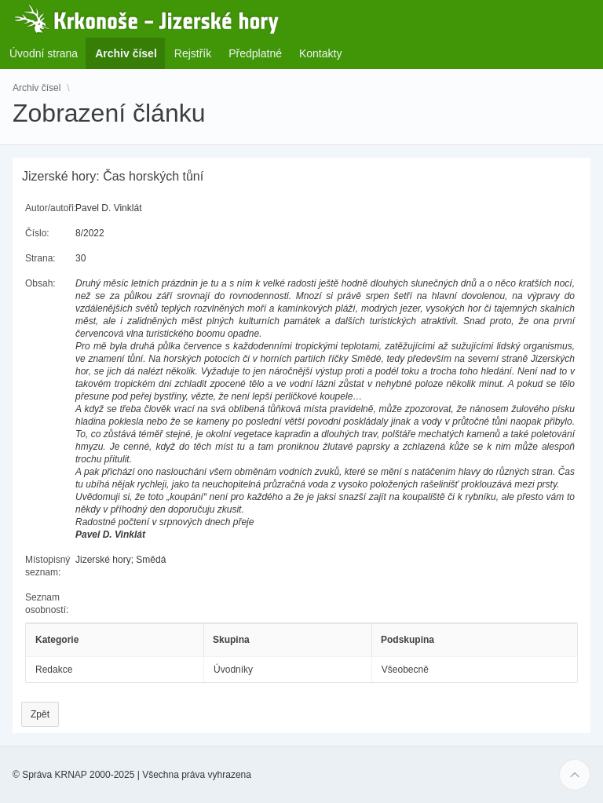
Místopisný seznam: (47, 566)
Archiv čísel (36, 87)
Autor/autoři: (50, 208)
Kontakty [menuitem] (320, 53)
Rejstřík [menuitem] (192, 53)
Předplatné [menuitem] (255, 53)
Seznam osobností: (46, 603)
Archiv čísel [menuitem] (130, 53)
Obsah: (40, 283)
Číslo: (37, 233)
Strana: (40, 258)
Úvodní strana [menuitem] (43, 53)
